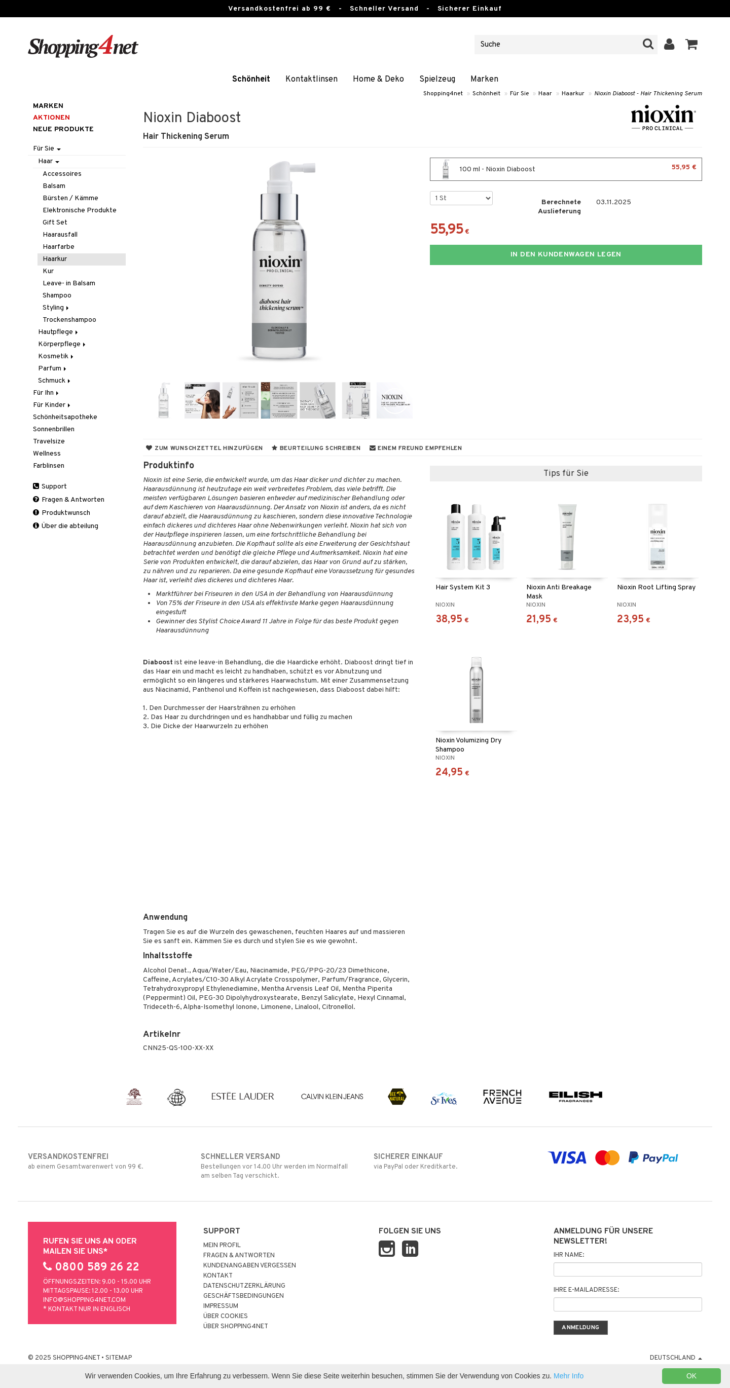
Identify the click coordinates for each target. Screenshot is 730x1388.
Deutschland (676, 1358)
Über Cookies (225, 1316)
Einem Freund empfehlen (416, 448)
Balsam (54, 186)
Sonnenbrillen (54, 429)
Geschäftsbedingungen (243, 1296)
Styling (56, 308)
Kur (48, 271)
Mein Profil (222, 1246)
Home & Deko (378, 79)
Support (50, 486)
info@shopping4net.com (84, 1300)
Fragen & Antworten (68, 500)
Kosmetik (56, 356)
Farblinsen (48, 466)
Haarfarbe (59, 247)
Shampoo (57, 295)
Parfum (53, 368)
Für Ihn (46, 393)
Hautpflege (59, 332)
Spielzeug (437, 79)
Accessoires (62, 174)
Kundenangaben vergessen (249, 1266)
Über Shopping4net (235, 1327)
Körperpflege (62, 344)
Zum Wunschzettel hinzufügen (204, 448)
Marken (484, 79)
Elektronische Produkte (80, 210)
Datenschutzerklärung (244, 1286)
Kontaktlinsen (311, 79)
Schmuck (55, 381)
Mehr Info (568, 1376)
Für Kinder (52, 405)
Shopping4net (443, 94)
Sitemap (118, 1358)
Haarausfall (60, 235)
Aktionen (51, 118)
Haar (545, 94)
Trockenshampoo (69, 320)
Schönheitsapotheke (65, 417)
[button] (691, 44)
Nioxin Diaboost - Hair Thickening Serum (648, 94)
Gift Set (55, 222)
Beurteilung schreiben (316, 448)
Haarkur (573, 94)
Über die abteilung (65, 526)
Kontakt (218, 1276)
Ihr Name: (569, 1255)
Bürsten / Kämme (70, 198)
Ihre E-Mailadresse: (586, 1290)
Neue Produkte (63, 129)
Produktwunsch (61, 513)
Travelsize (49, 441)
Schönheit (251, 79)
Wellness (47, 453)
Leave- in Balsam (69, 283)
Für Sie (519, 94)
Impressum (220, 1306)
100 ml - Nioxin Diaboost (566, 169)
